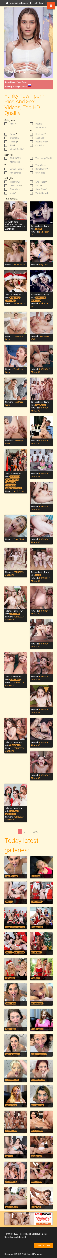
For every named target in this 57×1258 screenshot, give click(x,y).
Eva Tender (14, 614)
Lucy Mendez (11, 876)
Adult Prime (19, 491)
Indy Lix (9, 902)
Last (35, 831)
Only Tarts (43, 264)
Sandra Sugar (37, 1029)
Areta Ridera (36, 902)
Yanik (19, 488)
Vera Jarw (10, 978)
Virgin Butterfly (12, 479)
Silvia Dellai (11, 1003)
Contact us (43, 1245)
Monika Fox (36, 952)
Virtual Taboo (19, 264)
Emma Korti (15, 680)
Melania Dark (11, 1207)
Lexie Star (35, 876)
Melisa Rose (11, 1105)
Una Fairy (35, 978)
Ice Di (38, 575)
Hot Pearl (14, 811)
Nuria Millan (11, 927)
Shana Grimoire (38, 1080)
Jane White (40, 405)
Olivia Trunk (11, 485)
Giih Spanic (36, 1156)
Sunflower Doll (12, 1080)
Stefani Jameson (38, 1054)
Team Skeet (19, 539)
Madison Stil (36, 927)
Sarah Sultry (11, 1182)
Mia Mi (38, 229)
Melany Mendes (12, 1054)
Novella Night (37, 1003)
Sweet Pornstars (34, 1254)
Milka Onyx (10, 301)
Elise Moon (10, 482)
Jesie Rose (10, 1029)
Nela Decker (36, 1182)
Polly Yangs (15, 298)
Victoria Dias (11, 1131)
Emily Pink (35, 1207)
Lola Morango (37, 1105)
